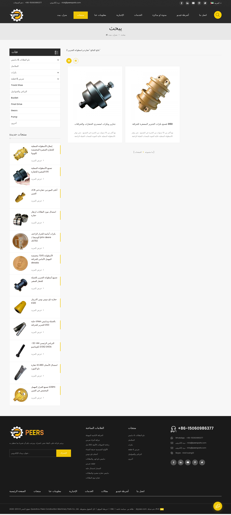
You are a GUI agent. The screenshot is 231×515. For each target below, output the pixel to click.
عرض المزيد (37, 161)
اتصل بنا (203, 15)
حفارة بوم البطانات (93, 479)
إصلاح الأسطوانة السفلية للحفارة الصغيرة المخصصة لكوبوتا (42, 151)
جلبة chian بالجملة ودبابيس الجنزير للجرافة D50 (43, 324)
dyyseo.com (141, 510)
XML (112, 510)
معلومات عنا (100, 15)
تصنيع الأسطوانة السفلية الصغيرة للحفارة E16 (41, 170)
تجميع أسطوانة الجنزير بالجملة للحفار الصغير (44, 280)
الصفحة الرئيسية (17, 492)
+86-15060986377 (33, 3)
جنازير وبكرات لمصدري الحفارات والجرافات (92, 119)
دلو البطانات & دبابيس (20, 61)
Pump (14, 118)
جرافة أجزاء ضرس (93, 441)
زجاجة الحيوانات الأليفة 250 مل (97, 446)
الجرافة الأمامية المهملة (94, 436)
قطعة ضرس (90, 464)
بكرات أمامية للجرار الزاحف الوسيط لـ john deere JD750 (43, 238)
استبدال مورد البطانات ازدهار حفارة (43, 214)
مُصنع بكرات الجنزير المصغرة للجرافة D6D (144, 119)
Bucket (14, 99)
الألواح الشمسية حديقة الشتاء (97, 450)
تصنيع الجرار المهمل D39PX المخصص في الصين (43, 389)
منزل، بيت (62, 15)
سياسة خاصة (121, 510)
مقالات (104, 492)
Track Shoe (17, 86)
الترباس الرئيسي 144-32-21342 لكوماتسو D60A (42, 346)
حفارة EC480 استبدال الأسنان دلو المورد (44, 367)
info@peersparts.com (196, 449)
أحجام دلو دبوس (92, 455)
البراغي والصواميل (19, 92)
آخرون (14, 124)
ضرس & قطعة (17, 80)
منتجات (80, 15)
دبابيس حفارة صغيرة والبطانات (97, 474)
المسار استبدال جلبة (93, 469)
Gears (14, 111)
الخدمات (138, 15)
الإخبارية (120, 15)
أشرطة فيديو (183, 15)
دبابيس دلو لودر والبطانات (95, 460)
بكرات (13, 73)
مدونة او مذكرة (159, 15)
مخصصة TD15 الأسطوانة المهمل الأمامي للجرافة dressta (42, 260)
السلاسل (15, 67)
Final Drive (16, 105)
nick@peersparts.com (71, 3)
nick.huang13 (188, 454)
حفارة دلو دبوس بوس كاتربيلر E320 (44, 302)
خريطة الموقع (103, 510)
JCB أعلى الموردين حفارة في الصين (44, 192)
